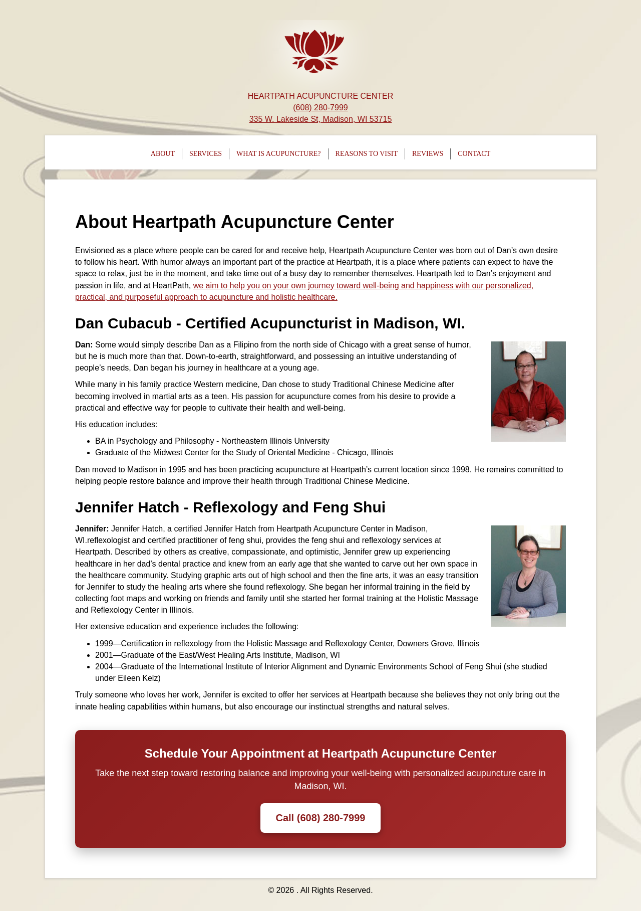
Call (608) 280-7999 (320, 817)
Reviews (427, 153)
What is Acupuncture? (278, 153)
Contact (474, 153)
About (163, 153)
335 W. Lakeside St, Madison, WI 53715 (320, 119)
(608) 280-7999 (320, 107)
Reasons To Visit (367, 153)
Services (205, 153)
